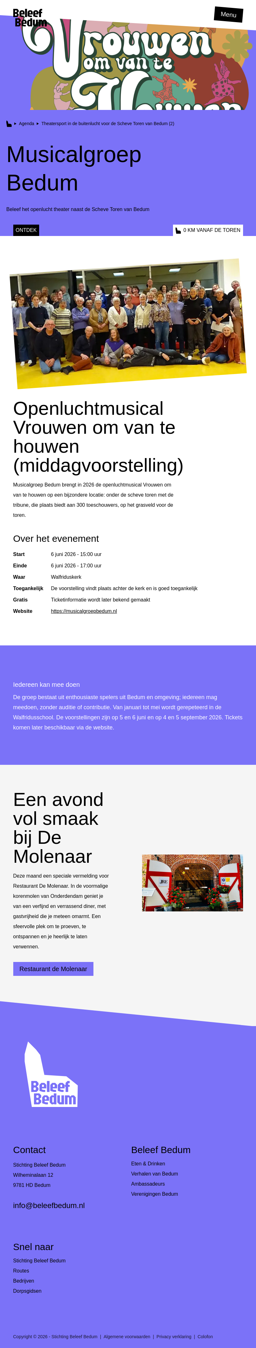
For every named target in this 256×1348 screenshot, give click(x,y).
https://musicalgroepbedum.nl (84, 611)
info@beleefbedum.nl (49, 1205)
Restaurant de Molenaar (53, 968)
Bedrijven (23, 1281)
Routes (21, 1270)
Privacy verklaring (174, 1336)
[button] (30, 18)
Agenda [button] (26, 123)
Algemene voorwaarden (127, 1336)
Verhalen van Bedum (154, 1173)
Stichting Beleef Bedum (39, 1260)
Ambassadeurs (148, 1184)
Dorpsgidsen (27, 1291)
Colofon (205, 1336)
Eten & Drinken (148, 1163)
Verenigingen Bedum (154, 1194)
